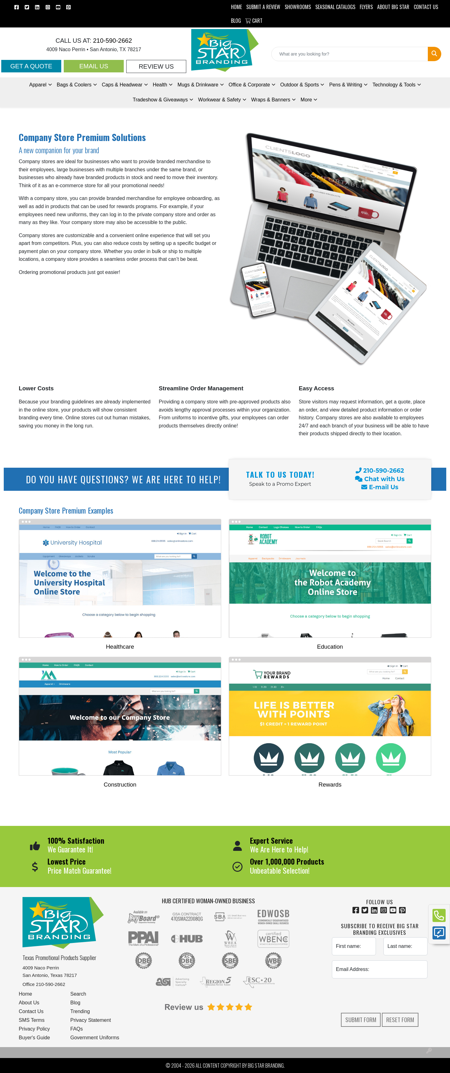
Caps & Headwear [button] (122, 84)
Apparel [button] (37, 84)
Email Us (93, 66)
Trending (80, 1011)
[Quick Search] (349, 54)
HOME (236, 7)
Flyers (366, 7)
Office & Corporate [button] (249, 84)
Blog (75, 1002)
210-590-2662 (111, 40)
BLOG (236, 20)
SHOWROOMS (298, 7)
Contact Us (31, 1011)
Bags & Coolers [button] (74, 84)
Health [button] (160, 84)
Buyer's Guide (34, 1037)
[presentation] (379, 995)
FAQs (76, 1029)
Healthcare (120, 646)
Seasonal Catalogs (335, 7)
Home (25, 994)
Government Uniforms (94, 1037)
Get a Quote (31, 66)
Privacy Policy (34, 1029)
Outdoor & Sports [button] (299, 84)
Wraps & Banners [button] (270, 99)
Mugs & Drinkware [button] (198, 84)
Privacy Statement (90, 1020)
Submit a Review (263, 7)
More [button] (306, 99)
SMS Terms (31, 1020)
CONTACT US (426, 7)
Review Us (156, 66)
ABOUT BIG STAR (393, 7)
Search (78, 994)
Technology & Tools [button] (394, 84)
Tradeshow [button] (160, 99)
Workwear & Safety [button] (219, 99)
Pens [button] (345, 84)
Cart (253, 20)
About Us (29, 1002)
